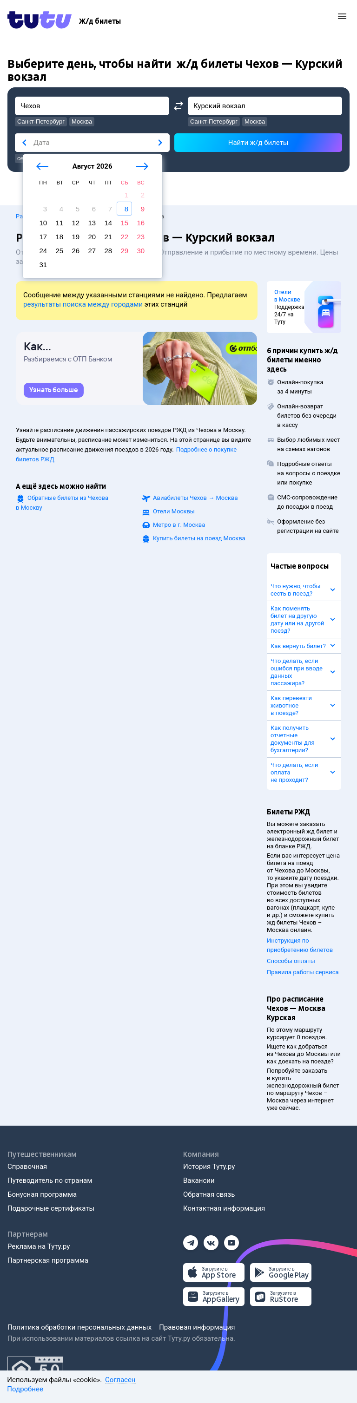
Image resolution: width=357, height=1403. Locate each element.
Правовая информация (197, 1327)
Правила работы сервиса (303, 972)
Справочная (27, 1166)
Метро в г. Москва (179, 524)
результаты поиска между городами (83, 304)
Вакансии (199, 1180)
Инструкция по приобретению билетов (300, 945)
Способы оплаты (291, 960)
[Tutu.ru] (39, 21)
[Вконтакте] (211, 1240)
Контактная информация (224, 1208)
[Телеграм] (190, 1240)
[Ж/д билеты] (100, 21)
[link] (54, 390)
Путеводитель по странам (49, 1180)
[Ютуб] (231, 1240)
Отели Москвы (174, 511)
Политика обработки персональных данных (79, 1327)
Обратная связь (209, 1194)
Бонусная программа (42, 1194)
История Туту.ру (209, 1166)
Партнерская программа (47, 1260)
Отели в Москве (287, 296)
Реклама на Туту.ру (38, 1246)
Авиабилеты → (195, 497)
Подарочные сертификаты (50, 1208)
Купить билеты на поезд (199, 538)
